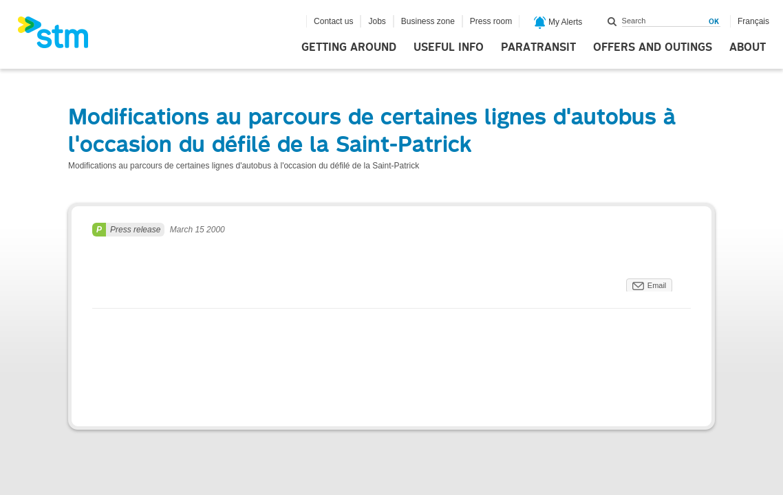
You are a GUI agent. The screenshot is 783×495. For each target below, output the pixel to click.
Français (753, 21)
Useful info (449, 47)
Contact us (333, 21)
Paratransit (538, 47)
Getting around (348, 47)
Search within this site (612, 21)
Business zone (428, 21)
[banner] (60, 36)
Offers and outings (652, 47)
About (747, 47)
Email (657, 285)
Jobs (376, 21)
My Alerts (558, 22)
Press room (491, 21)
